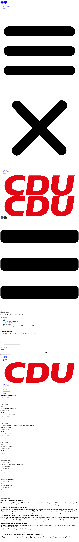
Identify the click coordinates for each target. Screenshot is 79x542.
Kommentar (3, 344)
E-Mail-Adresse (4, 348)
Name (2, 346)
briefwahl (5, 7)
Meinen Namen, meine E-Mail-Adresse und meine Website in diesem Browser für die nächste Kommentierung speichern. (26, 353)
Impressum (5, 357)
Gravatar (17, 326)
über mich (5, 5)
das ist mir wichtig (6, 6)
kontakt (4, 8)
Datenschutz (5, 359)
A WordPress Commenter (11, 321)
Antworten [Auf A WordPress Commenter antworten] (5, 329)
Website (2, 351)
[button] (39, 89)
